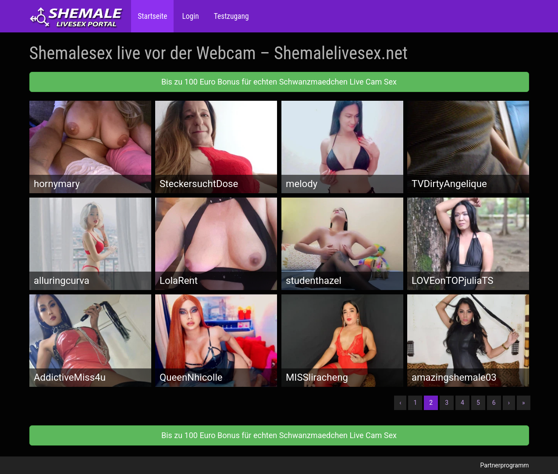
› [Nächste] (509, 402)
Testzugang (230, 16)
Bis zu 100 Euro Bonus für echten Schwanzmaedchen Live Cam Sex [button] (279, 81)
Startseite (152, 16)
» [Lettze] (523, 402)
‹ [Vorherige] (400, 402)
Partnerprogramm (504, 465)
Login (189, 16)
